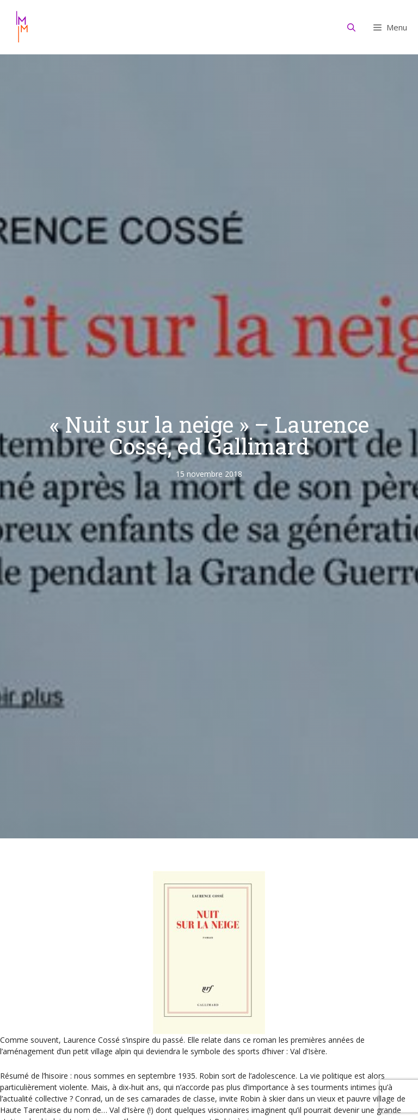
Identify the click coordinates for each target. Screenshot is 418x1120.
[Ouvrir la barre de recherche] (351, 27)
